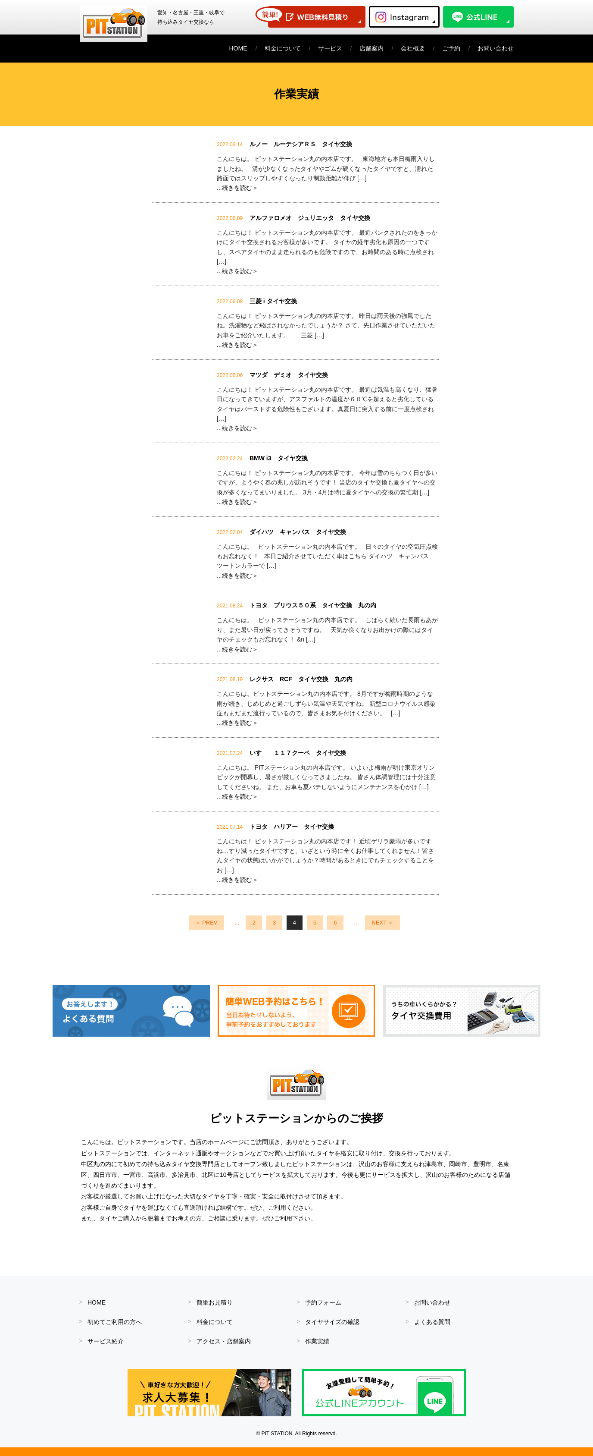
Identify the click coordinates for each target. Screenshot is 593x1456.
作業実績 (317, 1341)
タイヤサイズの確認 (332, 1321)
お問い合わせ (496, 48)
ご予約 (451, 48)
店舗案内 (371, 48)
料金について (283, 48)
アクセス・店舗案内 (224, 1341)
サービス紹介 (105, 1341)
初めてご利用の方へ (114, 1321)
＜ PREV (206, 922)
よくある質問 (432, 1321)
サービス (330, 48)
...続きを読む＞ (237, 187)
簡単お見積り (215, 1302)
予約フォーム (323, 1302)
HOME (238, 48)
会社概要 (413, 48)
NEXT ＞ (382, 922)
